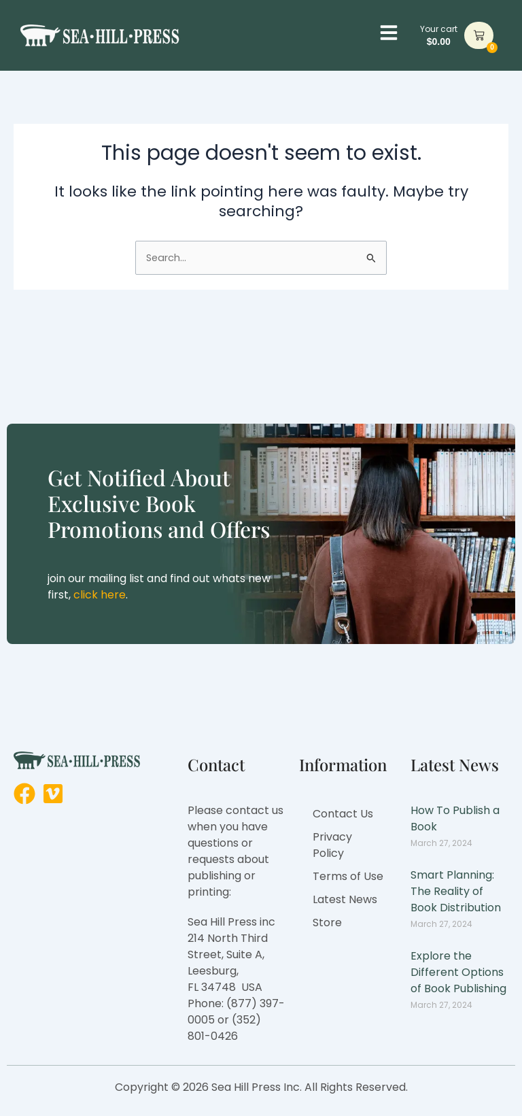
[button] (388, 32)
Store (327, 922)
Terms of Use (348, 876)
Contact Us (343, 814)
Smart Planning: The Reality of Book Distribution (456, 891)
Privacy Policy (332, 845)
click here (99, 595)
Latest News (345, 899)
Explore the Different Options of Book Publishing (458, 972)
